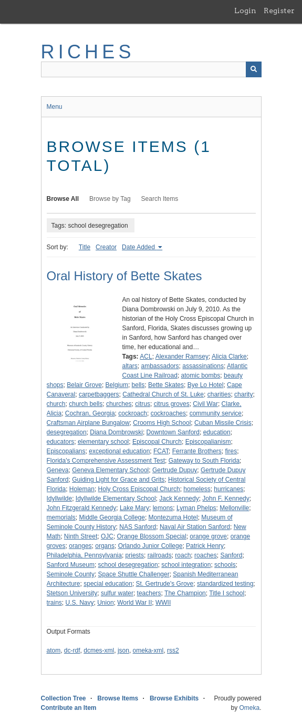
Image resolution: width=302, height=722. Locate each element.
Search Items (160, 198)
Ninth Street (80, 536)
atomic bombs (201, 375)
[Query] (151, 69)
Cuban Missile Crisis (223, 422)
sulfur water (117, 593)
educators (61, 441)
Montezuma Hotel (173, 517)
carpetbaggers (99, 394)
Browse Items (117, 698)
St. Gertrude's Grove (165, 583)
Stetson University (72, 593)
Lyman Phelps (196, 508)
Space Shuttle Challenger (134, 574)
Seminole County (71, 574)
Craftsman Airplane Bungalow (88, 422)
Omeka (249, 707)
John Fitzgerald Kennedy (82, 508)
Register (279, 10)
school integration (186, 564)
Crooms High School (162, 422)
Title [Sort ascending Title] (84, 247)
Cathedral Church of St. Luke (163, 394)
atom (54, 650)
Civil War (205, 404)
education (217, 432)
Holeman (82, 489)
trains (54, 602)
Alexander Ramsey (182, 356)
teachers (149, 593)
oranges (80, 546)
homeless (196, 489)
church (56, 404)
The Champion (185, 593)
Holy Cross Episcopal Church (139, 489)
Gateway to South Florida (204, 460)
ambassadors (160, 366)
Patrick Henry (205, 546)
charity (243, 394)
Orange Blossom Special (151, 536)
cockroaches (168, 413)
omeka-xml (148, 650)
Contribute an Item (69, 707)
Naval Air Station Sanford (195, 527)
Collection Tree (63, 698)
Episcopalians (66, 451)
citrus (142, 404)
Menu (55, 106)
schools (225, 564)
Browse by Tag (110, 198)
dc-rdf (72, 650)
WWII (163, 602)
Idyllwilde (59, 498)
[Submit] (254, 69)
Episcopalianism (208, 441)
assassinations (203, 366)
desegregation (67, 432)
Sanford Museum (71, 564)
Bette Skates (166, 385)
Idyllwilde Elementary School (116, 498)
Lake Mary (134, 508)
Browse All (63, 198)
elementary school (103, 441)
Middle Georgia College (112, 517)
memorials (61, 517)
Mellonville (234, 508)
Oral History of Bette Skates (124, 276)
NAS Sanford (137, 527)
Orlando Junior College (150, 546)
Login (245, 10)
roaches (205, 555)
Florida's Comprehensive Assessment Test (106, 460)
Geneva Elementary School (110, 470)
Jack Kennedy (179, 498)
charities (219, 394)
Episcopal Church (157, 441)
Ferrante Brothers (197, 451)
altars (130, 366)
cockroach (132, 413)
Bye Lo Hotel (206, 385)
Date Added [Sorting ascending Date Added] (139, 247)
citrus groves (172, 404)
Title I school (226, 593)
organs (104, 546)
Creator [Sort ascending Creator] (106, 247)
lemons (163, 508)
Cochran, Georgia (90, 413)
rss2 (173, 650)
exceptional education (119, 451)
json (123, 650)
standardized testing (225, 583)
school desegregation (128, 564)
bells (138, 385)
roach (183, 555)
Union (105, 602)
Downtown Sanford (173, 432)
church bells (85, 404)
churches (119, 404)
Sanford (231, 555)
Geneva (58, 470)
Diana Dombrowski (116, 432)
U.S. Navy (80, 602)
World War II (134, 602)
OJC (107, 536)
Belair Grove (84, 385)
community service (216, 413)
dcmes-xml (99, 650)
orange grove (208, 536)
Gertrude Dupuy (174, 470)
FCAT (161, 451)
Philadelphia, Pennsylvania (84, 555)
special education (108, 583)
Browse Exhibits (174, 698)
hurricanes (228, 489)
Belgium (117, 385)
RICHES (88, 52)
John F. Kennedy (225, 498)
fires (231, 451)
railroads (160, 555)
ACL (146, 356)
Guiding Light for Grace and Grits (118, 479)
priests (135, 555)
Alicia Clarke (229, 356)
